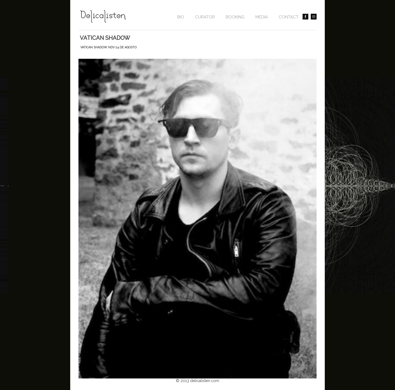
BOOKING (235, 17)
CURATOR (205, 17)
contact (288, 17)
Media (261, 17)
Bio (180, 17)
